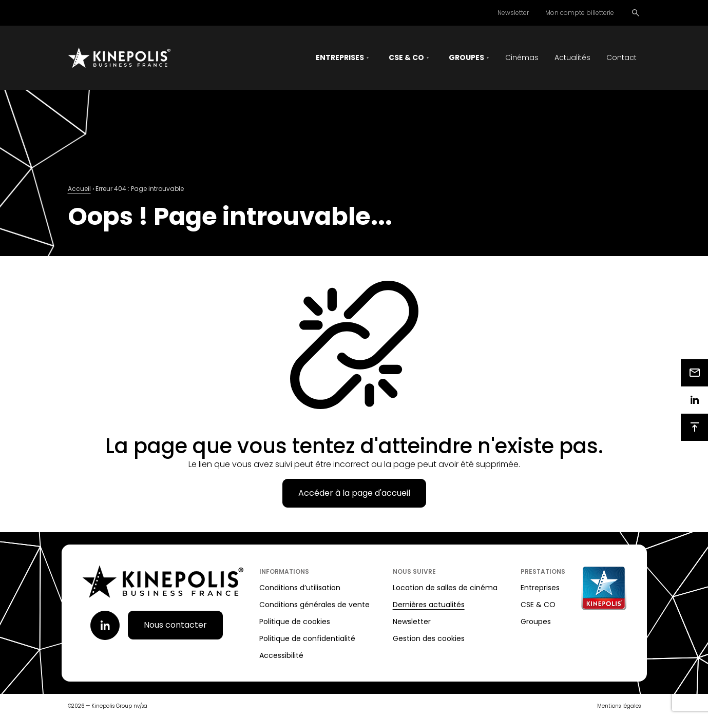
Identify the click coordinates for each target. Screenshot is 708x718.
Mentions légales (619, 706)
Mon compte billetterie (579, 12)
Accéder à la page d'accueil (354, 493)
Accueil (79, 188)
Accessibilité (281, 655)
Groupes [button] (466, 57)
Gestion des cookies (429, 638)
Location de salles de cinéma (445, 588)
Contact (621, 57)
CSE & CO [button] (406, 57)
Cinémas (522, 57)
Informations (284, 571)
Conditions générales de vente (314, 604)
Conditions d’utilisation (299, 588)
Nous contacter (175, 625)
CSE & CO (538, 604)
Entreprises (540, 588)
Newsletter (513, 12)
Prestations (543, 571)
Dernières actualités (429, 604)
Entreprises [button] (340, 57)
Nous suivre (414, 571)
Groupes (536, 621)
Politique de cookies (294, 621)
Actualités (572, 57)
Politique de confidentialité (307, 638)
